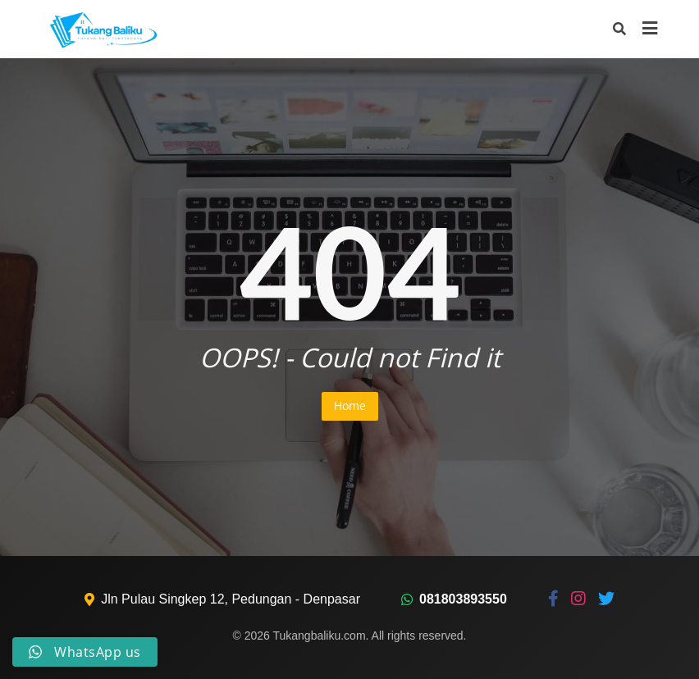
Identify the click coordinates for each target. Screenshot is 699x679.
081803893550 (463, 599)
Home (350, 405)
